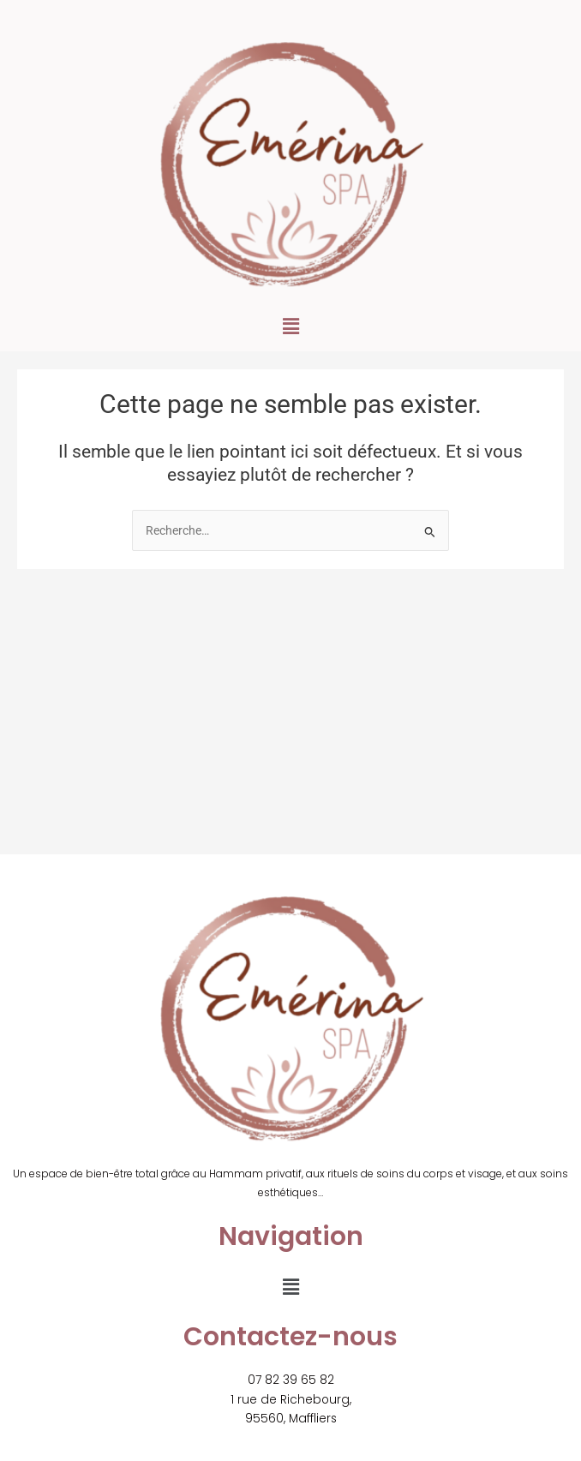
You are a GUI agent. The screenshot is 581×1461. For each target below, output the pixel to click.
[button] (290, 326)
